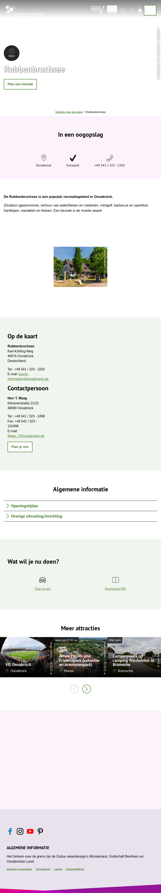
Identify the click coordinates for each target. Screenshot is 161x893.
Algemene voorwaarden (19, 869)
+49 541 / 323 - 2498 (29, 416)
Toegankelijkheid (75, 869)
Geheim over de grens (69, 112)
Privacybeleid (43, 869)
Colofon (58, 869)
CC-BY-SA (50, 666)
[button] (20, 84)
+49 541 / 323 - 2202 (109, 165)
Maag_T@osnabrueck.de (26, 436)
